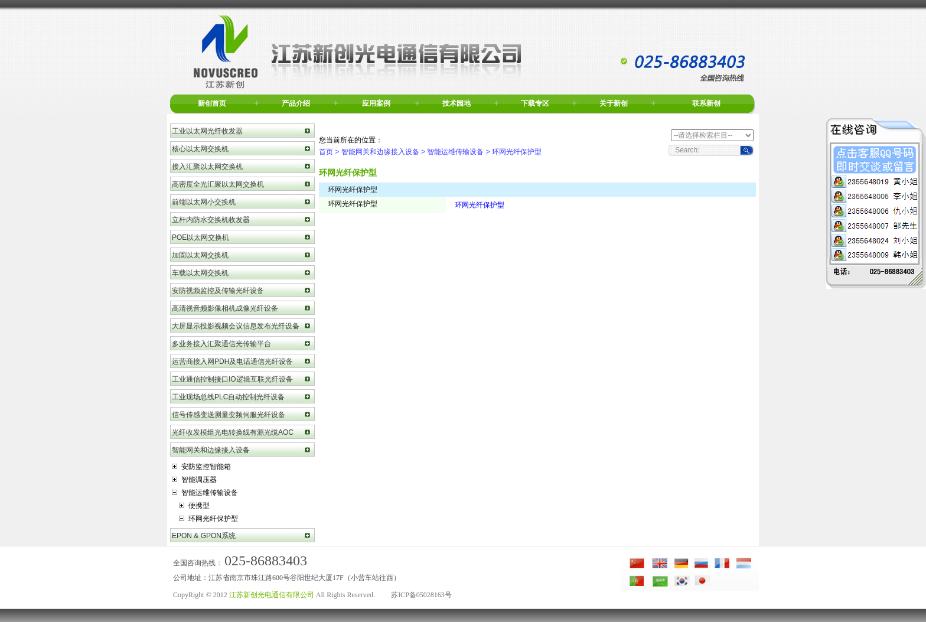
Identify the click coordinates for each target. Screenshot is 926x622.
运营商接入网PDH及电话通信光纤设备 (232, 361)
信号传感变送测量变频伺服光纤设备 (228, 415)
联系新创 (706, 103)
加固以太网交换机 (200, 255)
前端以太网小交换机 (204, 202)
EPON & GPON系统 (204, 536)
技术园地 (456, 103)
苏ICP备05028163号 (421, 595)
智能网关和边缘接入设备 (211, 450)
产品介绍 (296, 103)
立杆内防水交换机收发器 (211, 220)
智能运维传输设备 (205, 493)
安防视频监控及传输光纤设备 (218, 290)
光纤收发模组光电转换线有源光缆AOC (233, 432)
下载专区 (535, 103)
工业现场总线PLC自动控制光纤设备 (228, 397)
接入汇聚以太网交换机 (207, 166)
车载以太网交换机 (200, 273)
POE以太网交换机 (200, 237)
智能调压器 (194, 480)
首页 (326, 152)
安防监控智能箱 (201, 467)
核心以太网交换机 (200, 149)
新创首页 (212, 103)
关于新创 (613, 103)
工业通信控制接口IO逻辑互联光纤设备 (232, 379)
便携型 (194, 505)
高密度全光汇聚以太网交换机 (218, 184)
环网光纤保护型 (208, 518)
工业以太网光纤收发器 (207, 131)
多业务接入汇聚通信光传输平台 (221, 344)
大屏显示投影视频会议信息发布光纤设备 (235, 326)
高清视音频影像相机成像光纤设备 (225, 308)
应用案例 (376, 103)
